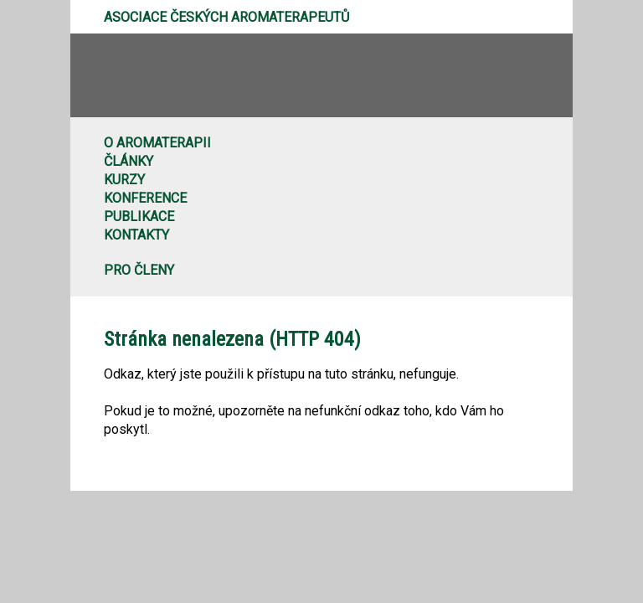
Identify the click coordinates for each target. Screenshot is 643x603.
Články (128, 161)
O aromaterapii (157, 143)
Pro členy (139, 270)
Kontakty (136, 235)
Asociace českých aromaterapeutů (226, 17)
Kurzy (124, 180)
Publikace (139, 216)
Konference (145, 198)
